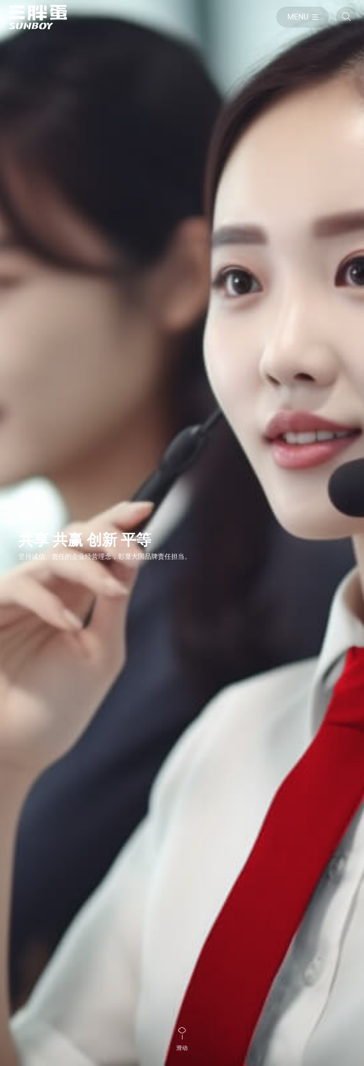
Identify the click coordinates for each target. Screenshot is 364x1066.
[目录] (302, 17)
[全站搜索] (346, 17)
